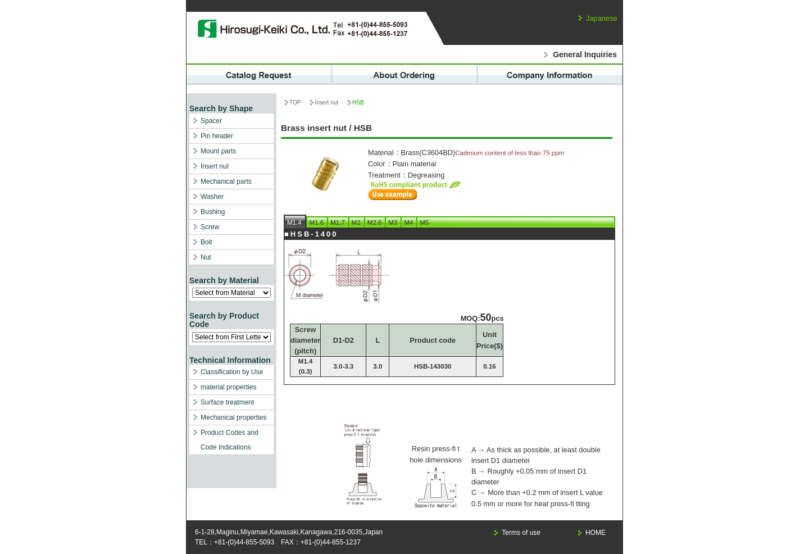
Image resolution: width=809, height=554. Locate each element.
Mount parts (218, 151)
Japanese (601, 18)
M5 (424, 222)
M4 (408, 222)
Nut (206, 257)
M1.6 (317, 222)
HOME (595, 533)
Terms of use (521, 533)
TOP (295, 102)
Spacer (211, 121)
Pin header (217, 136)
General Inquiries (585, 54)
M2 (356, 222)
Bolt (206, 242)
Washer (212, 197)
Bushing (213, 212)
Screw (210, 227)
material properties (228, 387)
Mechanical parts (226, 181)
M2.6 (374, 222)
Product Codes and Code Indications (229, 440)
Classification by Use (232, 372)
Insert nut (215, 166)
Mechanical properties (233, 417)
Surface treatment (227, 402)
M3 (392, 222)
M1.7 (337, 222)
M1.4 (294, 222)
